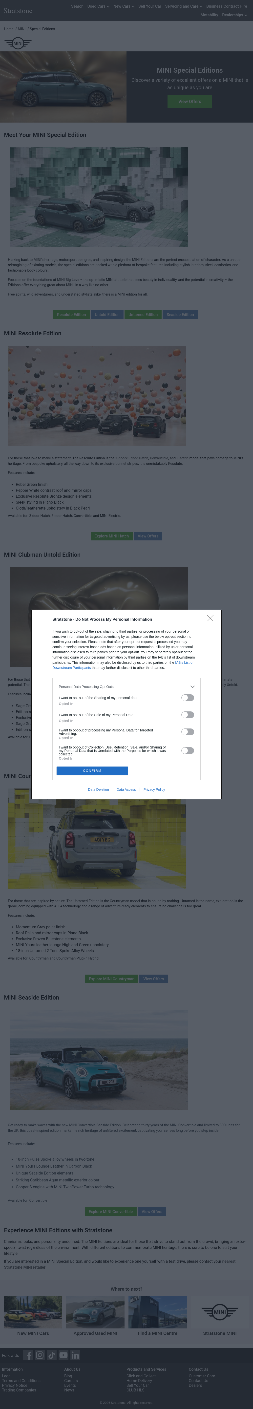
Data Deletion (98, 790)
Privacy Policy (154, 790)
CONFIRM (92, 770)
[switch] (187, 697)
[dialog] (126, 704)
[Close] (212, 619)
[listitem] (126, 686)
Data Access (126, 790)
